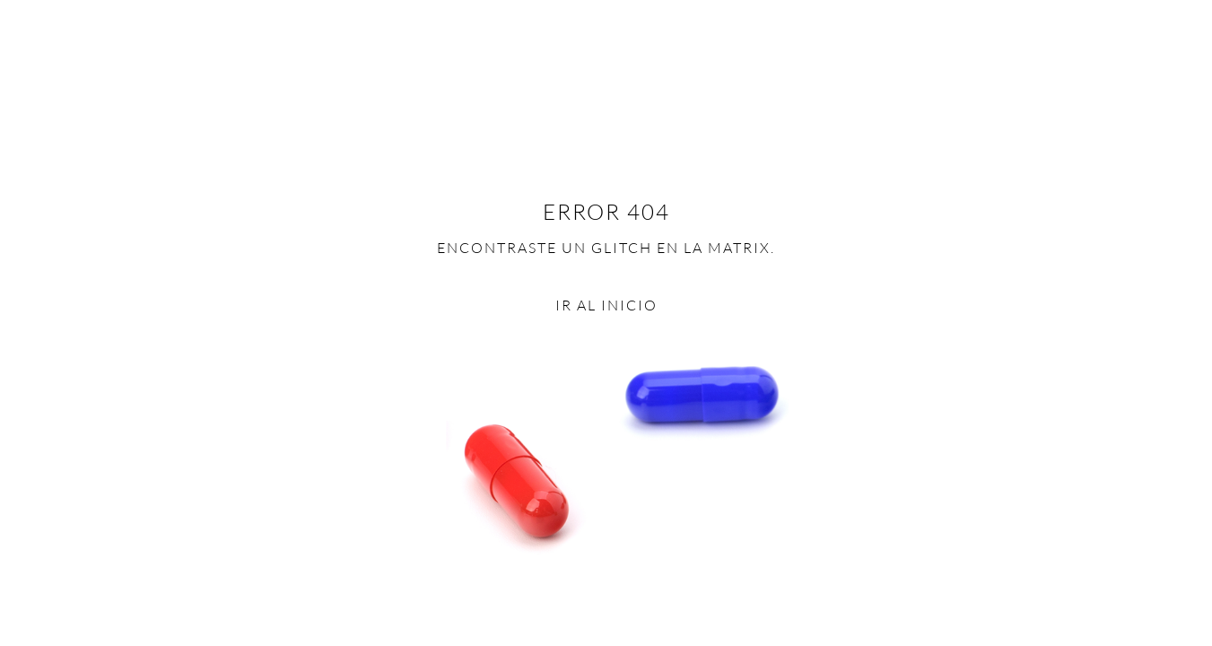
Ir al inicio (606, 305)
